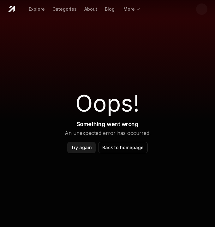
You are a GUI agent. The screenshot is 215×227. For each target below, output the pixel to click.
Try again (81, 147)
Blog (110, 9)
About (90, 9)
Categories (64, 9)
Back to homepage (123, 147)
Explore (37, 9)
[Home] (11, 9)
